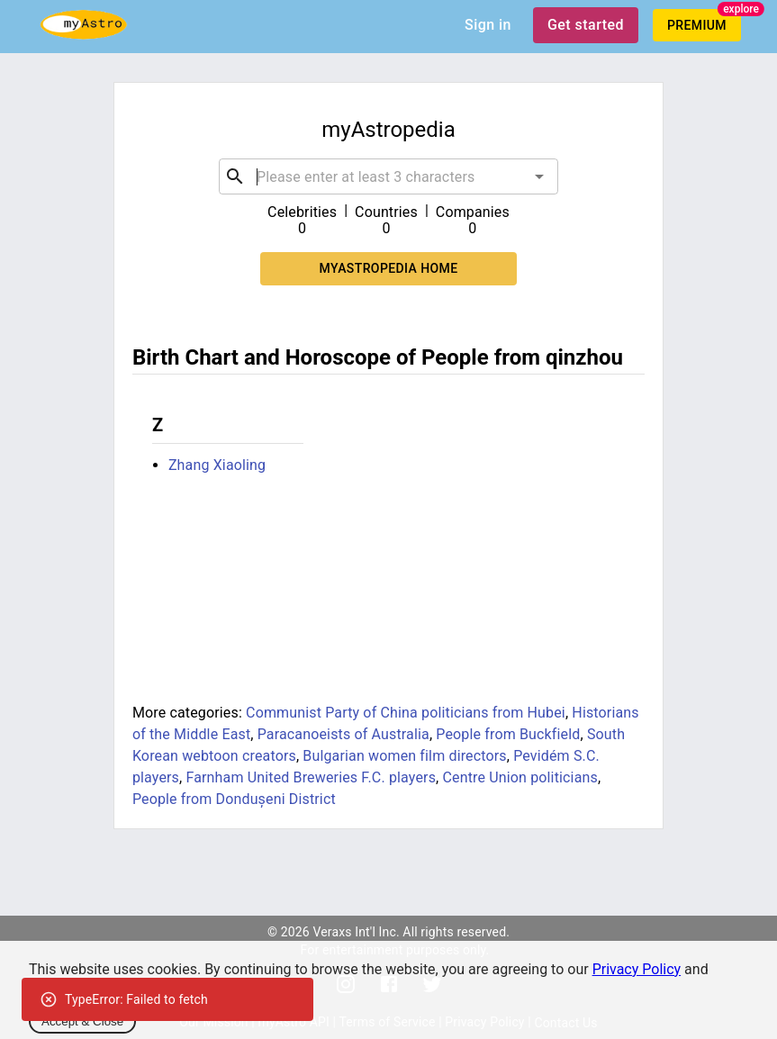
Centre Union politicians (519, 777)
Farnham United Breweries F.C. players (310, 777)
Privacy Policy (637, 969)
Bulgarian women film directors (404, 755)
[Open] (539, 176)
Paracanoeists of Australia (343, 734)
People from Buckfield (508, 734)
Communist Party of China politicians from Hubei (405, 712)
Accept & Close (82, 1021)
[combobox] (388, 176)
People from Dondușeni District (234, 799)
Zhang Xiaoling (217, 465)
